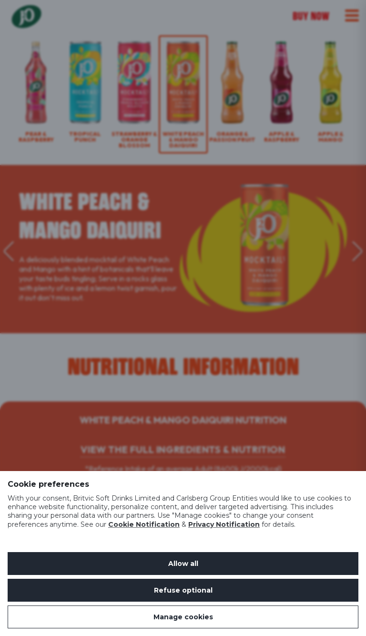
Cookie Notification (144, 524)
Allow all (183, 563)
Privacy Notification (224, 524)
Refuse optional (183, 590)
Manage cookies (183, 617)
